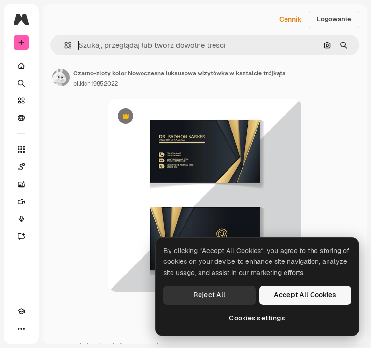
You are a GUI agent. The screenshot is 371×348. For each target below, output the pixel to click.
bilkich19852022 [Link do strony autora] (95, 83)
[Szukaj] (21, 83)
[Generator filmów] (21, 201)
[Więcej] (21, 328)
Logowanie (334, 19)
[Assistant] (21, 236)
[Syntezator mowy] (21, 219)
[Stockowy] (21, 100)
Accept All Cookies (305, 294)
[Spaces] (21, 166)
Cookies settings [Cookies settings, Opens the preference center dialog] (257, 318)
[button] (64, 45)
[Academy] (21, 311)
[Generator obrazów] (21, 184)
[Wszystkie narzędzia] (21, 149)
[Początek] (21, 65)
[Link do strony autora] (61, 77)
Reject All (209, 294)
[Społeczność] (21, 118)
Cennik (290, 19)
